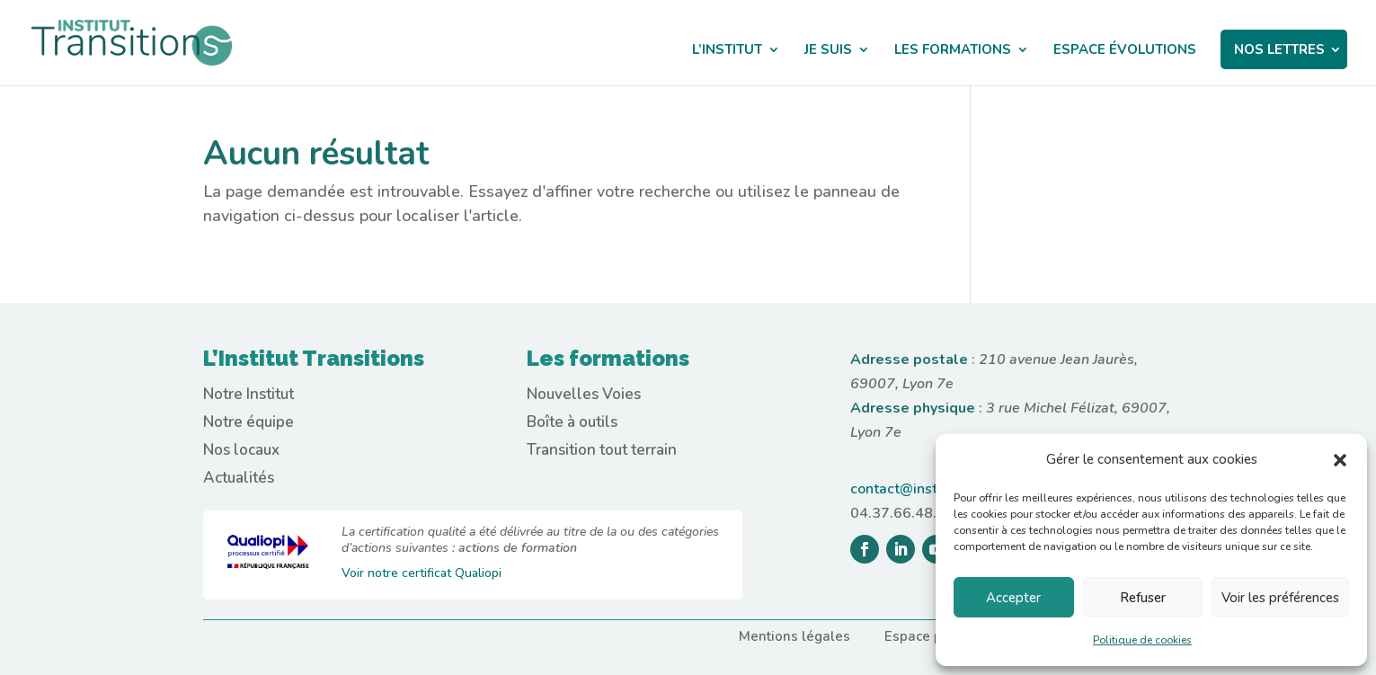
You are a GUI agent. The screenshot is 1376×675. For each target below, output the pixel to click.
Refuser (1143, 598)
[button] (1340, 460)
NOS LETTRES (1279, 49)
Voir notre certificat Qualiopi (422, 573)
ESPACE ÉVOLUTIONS (1124, 50)
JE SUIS (828, 50)
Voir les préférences (1280, 598)
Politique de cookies (1142, 640)
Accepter (1013, 598)
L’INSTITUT (727, 50)
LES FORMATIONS (952, 50)
